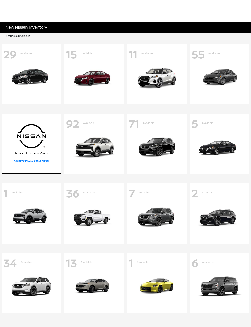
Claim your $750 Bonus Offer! (31, 160)
